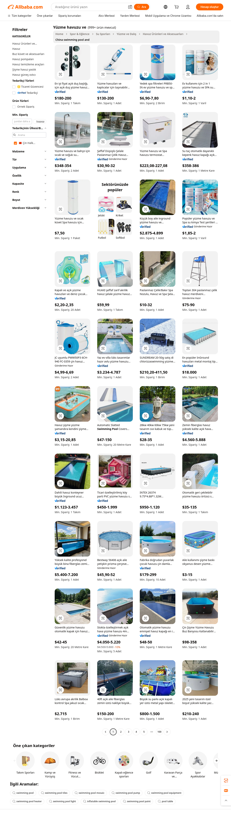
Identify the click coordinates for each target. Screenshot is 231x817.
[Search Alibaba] (90, 7)
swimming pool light (62, 801)
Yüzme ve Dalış (126, 34)
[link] (226, 780)
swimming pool (23, 793)
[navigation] (29, 380)
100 (159, 731)
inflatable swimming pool (99, 801)
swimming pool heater (27, 801)
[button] (130, 7)
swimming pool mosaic (89, 793)
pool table (165, 801)
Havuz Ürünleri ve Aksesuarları (163, 34)
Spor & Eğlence (80, 34)
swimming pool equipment (164, 793)
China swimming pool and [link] (72, 40)
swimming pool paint (137, 801)
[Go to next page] (167, 731)
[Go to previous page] (105, 731)
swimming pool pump (126, 793)
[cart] (177, 7)
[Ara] (141, 7)
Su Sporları (103, 34)
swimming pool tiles (54, 793)
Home (59, 34)
